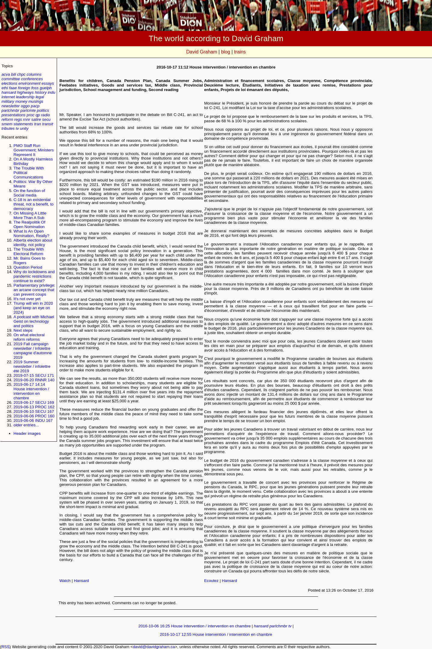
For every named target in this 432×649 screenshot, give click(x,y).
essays (47, 83)
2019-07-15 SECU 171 (34, 375)
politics (43, 110)
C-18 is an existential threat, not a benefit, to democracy (33, 204)
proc (30, 115)
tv (17, 128)
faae (13, 88)
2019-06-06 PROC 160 (34, 416)
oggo (25, 106)
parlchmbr (10, 110)
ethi (5, 88)
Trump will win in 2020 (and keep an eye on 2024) (33, 308)
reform (7, 119)
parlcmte (28, 110)
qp (37, 115)
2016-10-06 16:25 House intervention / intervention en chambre (194, 626)
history (40, 92)
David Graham (201, 51)
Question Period (28, 267)
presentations (14, 115)
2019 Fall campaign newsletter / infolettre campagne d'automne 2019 (33, 351)
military (8, 101)
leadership (25, 97)
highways (25, 92)
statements (23, 124)
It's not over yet (27, 299)
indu (51, 92)
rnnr (26, 119)
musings (36, 101)
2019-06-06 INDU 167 (33, 420)
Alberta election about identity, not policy (33, 242)
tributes (8, 128)
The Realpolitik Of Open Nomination (29, 224)
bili (13, 74)
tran (37, 124)
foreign (24, 88)
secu (46, 119)
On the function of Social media (29, 192)
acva (6, 74)
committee (11, 79)
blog (225, 51)
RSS (5, 646)
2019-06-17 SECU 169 (34, 402)
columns (34, 74)
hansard (9, 92)
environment (29, 83)
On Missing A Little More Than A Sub (30, 215)
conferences (32, 79)
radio (45, 115)
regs (18, 119)
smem (7, 124)
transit (47, 124)
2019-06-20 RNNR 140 (34, 380)
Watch (64, 580)
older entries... (26, 425)
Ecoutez (211, 580)
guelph (46, 88)
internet (8, 97)
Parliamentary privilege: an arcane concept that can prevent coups (34, 290)
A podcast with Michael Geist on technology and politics (34, 321)
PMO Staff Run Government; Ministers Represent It (34, 150)
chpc (21, 74)
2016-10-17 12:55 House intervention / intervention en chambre (216, 634)
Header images (27, 433)
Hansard (81, 580)
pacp (35, 106)
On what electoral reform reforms (29, 337)
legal (39, 97)
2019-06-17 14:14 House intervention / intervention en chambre (31, 391)
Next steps (23, 330)
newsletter (11, 106)
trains (240, 51)
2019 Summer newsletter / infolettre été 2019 (32, 366)
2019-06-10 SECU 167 (34, 411)
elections (9, 83)
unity (24, 128)
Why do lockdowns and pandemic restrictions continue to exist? (34, 276)
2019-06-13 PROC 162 (34, 407)
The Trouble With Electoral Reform (29, 251)
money (21, 101)
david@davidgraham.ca (154, 646)
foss (34, 88)
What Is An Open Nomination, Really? (31, 233)
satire (36, 119)
